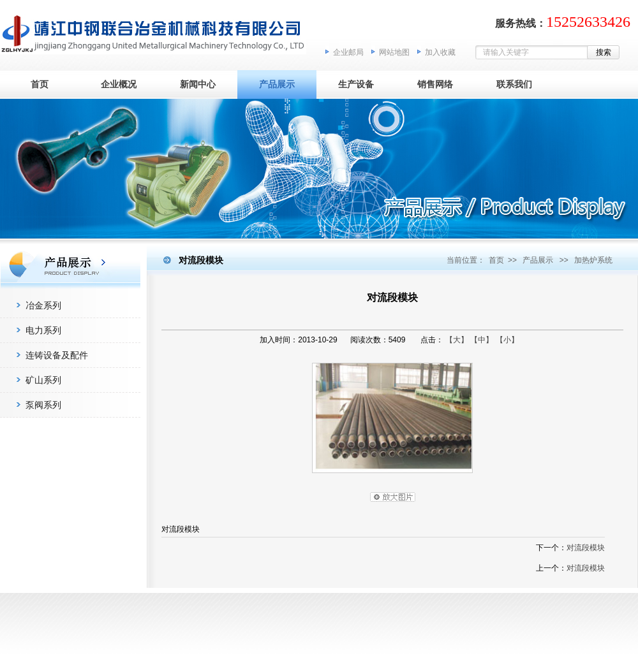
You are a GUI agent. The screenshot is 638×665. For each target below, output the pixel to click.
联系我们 (514, 84)
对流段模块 (586, 547)
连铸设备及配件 (57, 355)
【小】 (507, 339)
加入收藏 (440, 52)
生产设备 (356, 84)
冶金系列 (43, 305)
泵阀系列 (43, 405)
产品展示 (277, 84)
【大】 (456, 339)
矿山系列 (43, 380)
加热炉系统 (593, 260)
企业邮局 (348, 52)
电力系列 (43, 330)
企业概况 (119, 84)
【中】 (481, 339)
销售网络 (435, 84)
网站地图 (394, 52)
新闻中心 (198, 84)
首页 (39, 84)
